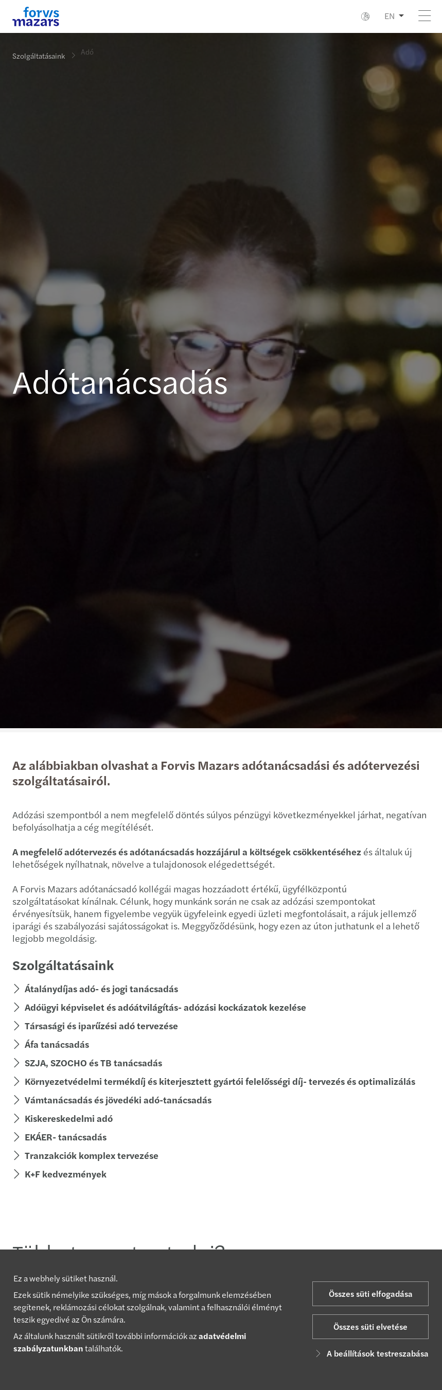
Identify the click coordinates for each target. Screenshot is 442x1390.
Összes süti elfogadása (371, 1293)
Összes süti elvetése (370, 1326)
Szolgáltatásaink (38, 55)
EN (389, 16)
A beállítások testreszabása (370, 1353)
